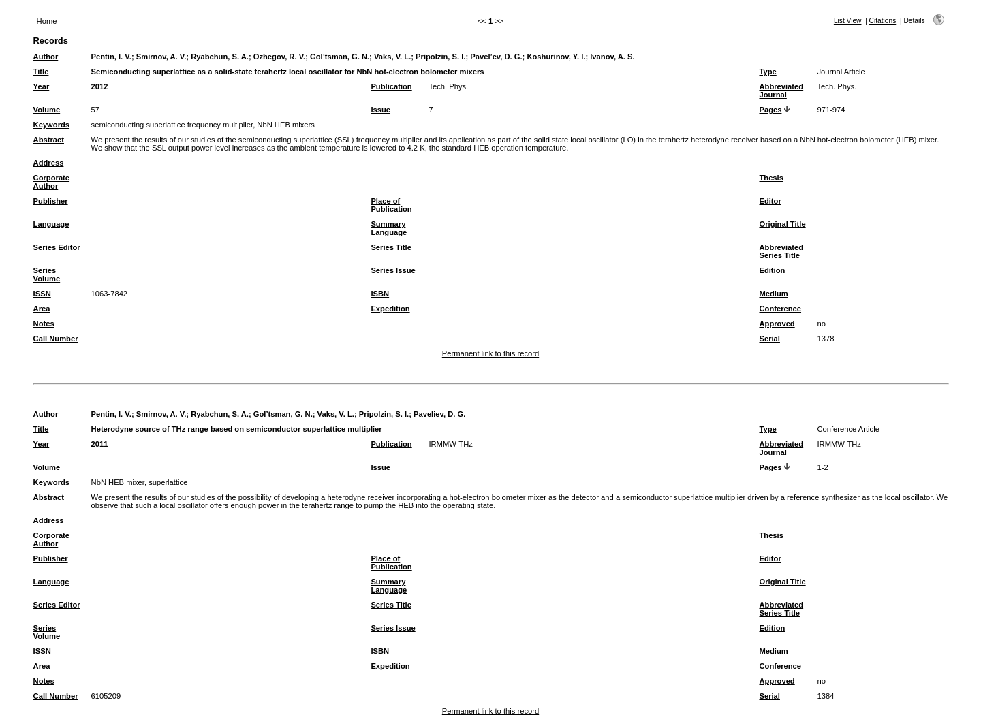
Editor (770, 201)
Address (48, 163)
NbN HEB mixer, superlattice (139, 482)
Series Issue (393, 270)
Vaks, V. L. (392, 56)
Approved (776, 323)
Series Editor (56, 247)
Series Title (391, 247)
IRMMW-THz (450, 444)
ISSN (42, 293)
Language (51, 224)
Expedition (390, 308)
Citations (883, 21)
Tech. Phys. (448, 86)
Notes (43, 323)
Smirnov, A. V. (161, 56)
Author (46, 56)
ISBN (380, 293)
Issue (380, 110)
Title (41, 71)
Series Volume (47, 274)
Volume (47, 110)
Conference (780, 308)
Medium (773, 293)
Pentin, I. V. (111, 56)
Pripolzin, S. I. (440, 56)
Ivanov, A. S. (612, 56)
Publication (391, 86)
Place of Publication (391, 205)
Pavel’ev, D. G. (496, 56)
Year (41, 86)
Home (47, 21)
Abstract (48, 140)
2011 (99, 444)
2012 (99, 86)
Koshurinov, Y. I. (556, 56)
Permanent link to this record (490, 353)
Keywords (51, 125)
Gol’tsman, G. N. (339, 56)
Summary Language (389, 228)
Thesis (771, 178)
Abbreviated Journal (781, 90)
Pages (770, 110)
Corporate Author (51, 182)
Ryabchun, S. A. (220, 56)
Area (41, 308)
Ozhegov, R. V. (279, 56)
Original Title (782, 224)
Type (767, 71)
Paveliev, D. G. (439, 414)
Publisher (50, 201)
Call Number (55, 338)
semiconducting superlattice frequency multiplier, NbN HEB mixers (203, 125)
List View (848, 21)
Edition (772, 270)
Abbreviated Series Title (781, 251)
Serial (769, 338)
